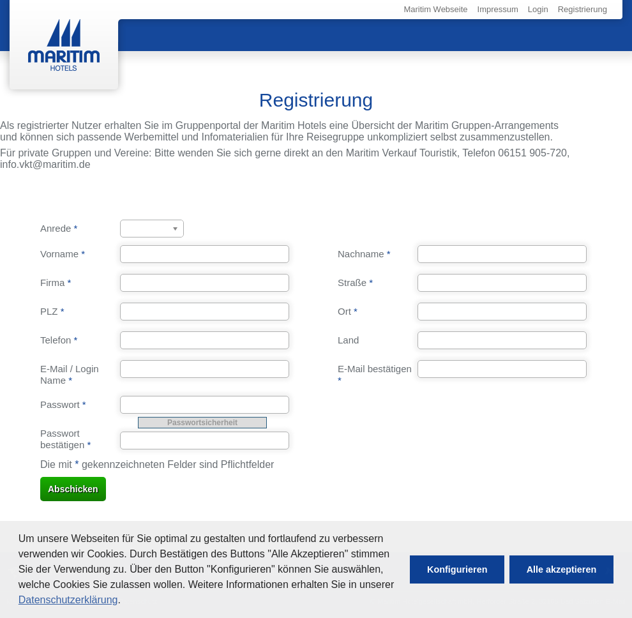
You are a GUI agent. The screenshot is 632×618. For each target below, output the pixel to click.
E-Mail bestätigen (375, 374)
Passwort (63, 404)
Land (348, 340)
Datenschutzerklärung (68, 599)
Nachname (364, 253)
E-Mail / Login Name (69, 374)
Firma (55, 282)
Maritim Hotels (64, 44)
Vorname (62, 253)
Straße (355, 282)
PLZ (52, 311)
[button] (457, 569)
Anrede (58, 228)
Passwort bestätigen (65, 439)
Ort (347, 311)
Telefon (58, 340)
